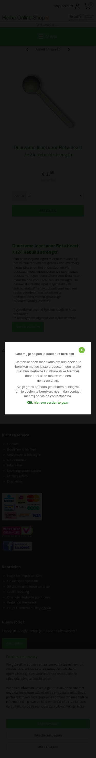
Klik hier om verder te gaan (48, 402)
